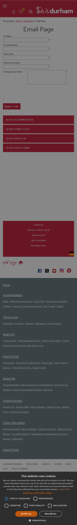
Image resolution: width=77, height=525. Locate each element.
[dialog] (38, 498)
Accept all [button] (26, 514)
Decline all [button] (51, 514)
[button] (38, 493)
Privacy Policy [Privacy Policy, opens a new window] (64, 489)
